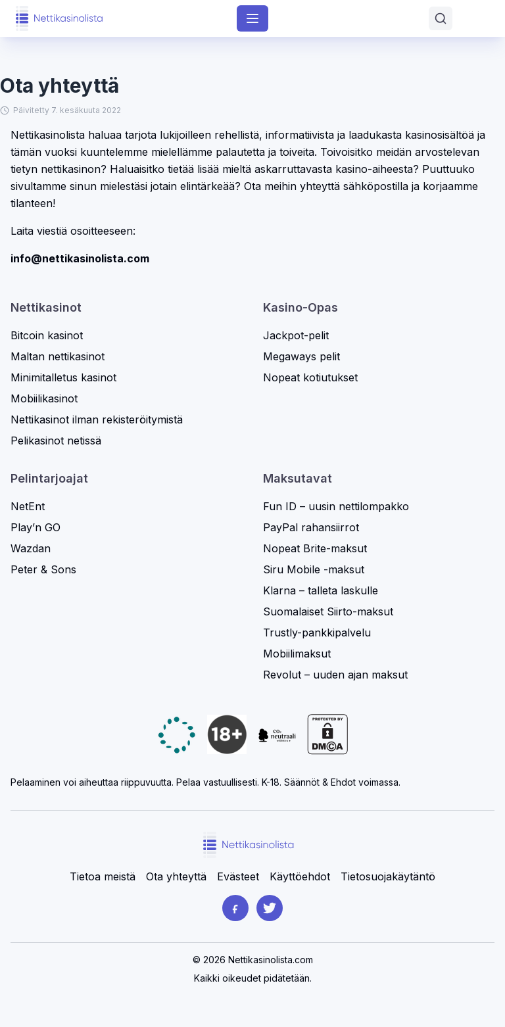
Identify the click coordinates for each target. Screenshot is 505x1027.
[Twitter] (269, 908)
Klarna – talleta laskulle (320, 590)
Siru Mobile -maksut (313, 569)
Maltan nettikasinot (58, 356)
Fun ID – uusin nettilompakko (336, 506)
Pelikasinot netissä (56, 440)
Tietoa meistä (102, 876)
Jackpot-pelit (296, 335)
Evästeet (238, 876)
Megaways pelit (301, 356)
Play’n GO (35, 527)
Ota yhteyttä (176, 876)
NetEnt (28, 506)
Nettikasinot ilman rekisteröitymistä (97, 419)
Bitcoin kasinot (47, 335)
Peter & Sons (43, 569)
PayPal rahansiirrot (311, 527)
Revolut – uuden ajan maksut (335, 674)
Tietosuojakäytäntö (388, 876)
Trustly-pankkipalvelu (317, 632)
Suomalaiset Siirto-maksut (328, 611)
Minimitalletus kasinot (63, 377)
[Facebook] (235, 908)
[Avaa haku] (440, 18)
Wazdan (31, 548)
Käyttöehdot (300, 876)
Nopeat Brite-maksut (315, 548)
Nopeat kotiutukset (310, 377)
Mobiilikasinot (44, 398)
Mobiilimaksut (297, 653)
